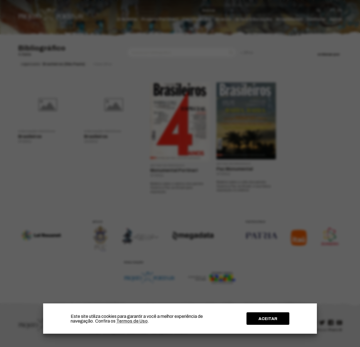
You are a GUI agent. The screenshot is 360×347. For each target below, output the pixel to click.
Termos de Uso (132, 321)
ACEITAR (267, 318)
